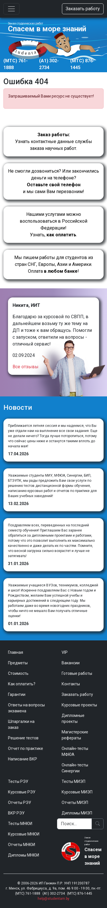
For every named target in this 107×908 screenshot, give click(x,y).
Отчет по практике (25, 748)
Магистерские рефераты (75, 735)
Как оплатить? (21, 684)
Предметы (18, 663)
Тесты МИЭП (73, 781)
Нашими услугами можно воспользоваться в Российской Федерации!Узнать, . (53, 224)
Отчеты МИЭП (75, 802)
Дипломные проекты (73, 718)
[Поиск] (74, 823)
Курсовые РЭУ (21, 792)
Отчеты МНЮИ (21, 844)
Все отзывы (26, 366)
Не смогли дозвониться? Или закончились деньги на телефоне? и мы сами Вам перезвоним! (53, 181)
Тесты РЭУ (18, 781)
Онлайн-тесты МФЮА (75, 751)
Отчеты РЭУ (19, 802)
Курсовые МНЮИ (23, 834)
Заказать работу (83, 8)
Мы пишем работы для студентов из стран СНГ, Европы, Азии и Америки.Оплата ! (53, 264)
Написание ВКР (22, 759)
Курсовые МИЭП (77, 792)
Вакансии (71, 663)
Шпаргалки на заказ (21, 724)
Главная (15, 652)
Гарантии (16, 694)
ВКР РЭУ (16, 813)
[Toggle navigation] (11, 9)
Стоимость (18, 673)
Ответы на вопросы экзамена (26, 708)
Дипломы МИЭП (77, 813)
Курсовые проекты (79, 705)
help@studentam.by (53, 899)
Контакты (71, 684)
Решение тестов (23, 738)
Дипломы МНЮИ (23, 855)
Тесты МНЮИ (20, 823)
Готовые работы (77, 673)
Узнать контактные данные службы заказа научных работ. (53, 141)
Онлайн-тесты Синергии (75, 768)
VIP (65, 652)
